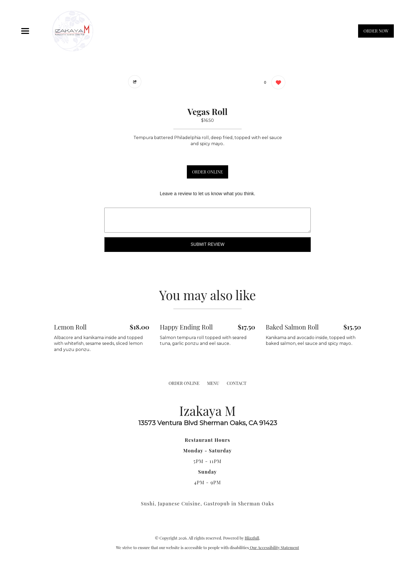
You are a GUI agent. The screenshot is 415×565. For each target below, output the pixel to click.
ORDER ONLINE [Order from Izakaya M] (184, 383)
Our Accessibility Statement (274, 547)
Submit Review (207, 244)
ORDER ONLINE (207, 172)
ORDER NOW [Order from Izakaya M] (376, 31)
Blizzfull (252, 538)
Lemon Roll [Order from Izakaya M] (70, 327)
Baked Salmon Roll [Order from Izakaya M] (292, 327)
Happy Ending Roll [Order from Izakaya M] (186, 327)
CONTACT (236, 383)
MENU (213, 383)
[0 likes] (277, 83)
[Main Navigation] (25, 31)
